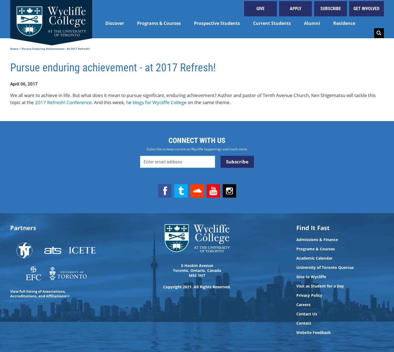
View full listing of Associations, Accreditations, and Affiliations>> (39, 293)
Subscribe (330, 8)
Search (379, 33)
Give (260, 8)
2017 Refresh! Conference (63, 102)
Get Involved (366, 8)
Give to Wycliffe (311, 277)
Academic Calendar (314, 258)
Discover (114, 23)
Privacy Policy (309, 295)
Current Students (272, 23)
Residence (344, 23)
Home (14, 49)
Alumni (312, 23)
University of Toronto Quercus (325, 267)
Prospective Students (217, 23)
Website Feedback (313, 333)
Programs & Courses (159, 23)
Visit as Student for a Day (320, 286)
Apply (296, 8)
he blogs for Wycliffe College (156, 102)
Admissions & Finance (317, 240)
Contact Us (306, 314)
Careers (303, 305)
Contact (303, 323)
